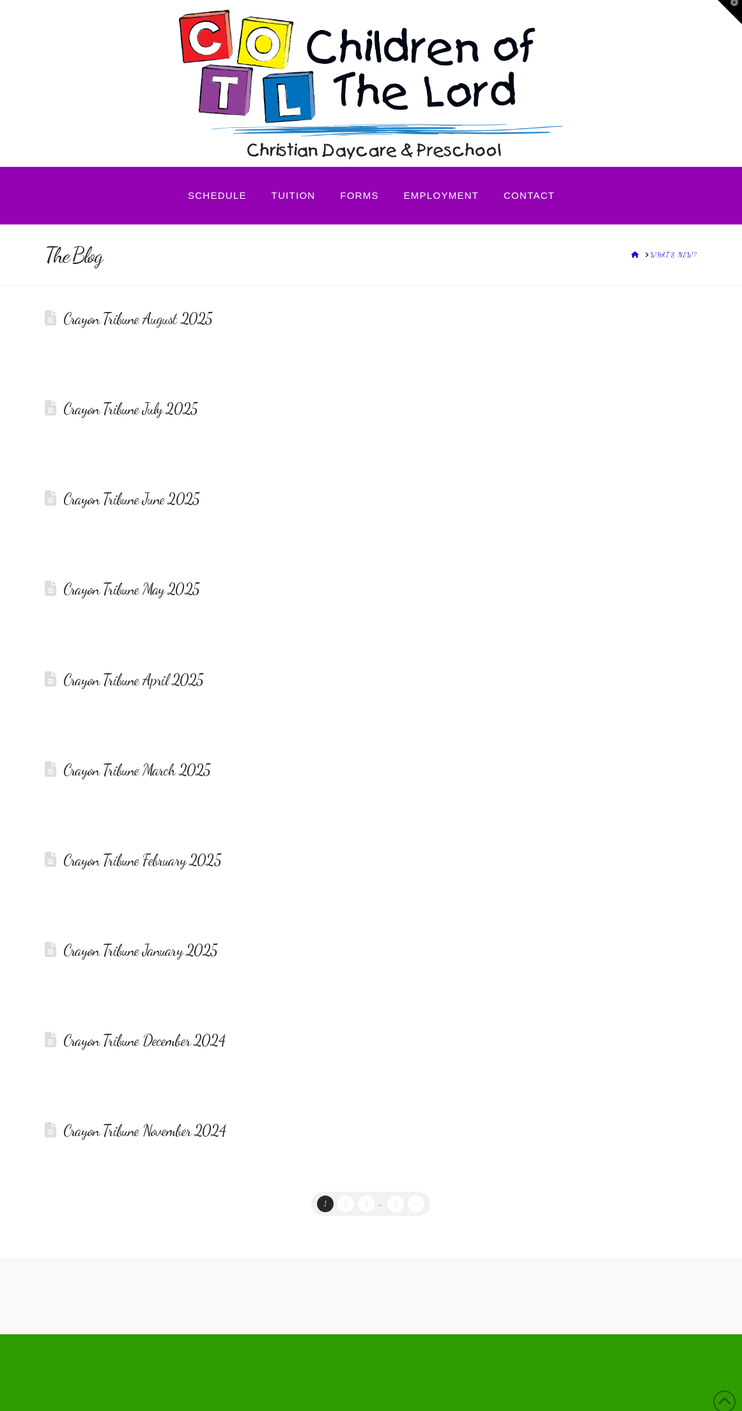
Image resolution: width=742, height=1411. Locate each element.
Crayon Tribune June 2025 (131, 499)
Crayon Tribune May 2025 (131, 589)
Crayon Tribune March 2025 (136, 770)
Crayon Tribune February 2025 (142, 860)
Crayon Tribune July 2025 (130, 409)
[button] (730, 12)
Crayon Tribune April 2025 (133, 680)
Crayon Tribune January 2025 (140, 950)
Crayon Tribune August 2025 (137, 318)
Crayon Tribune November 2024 (144, 1130)
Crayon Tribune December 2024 (144, 1040)
